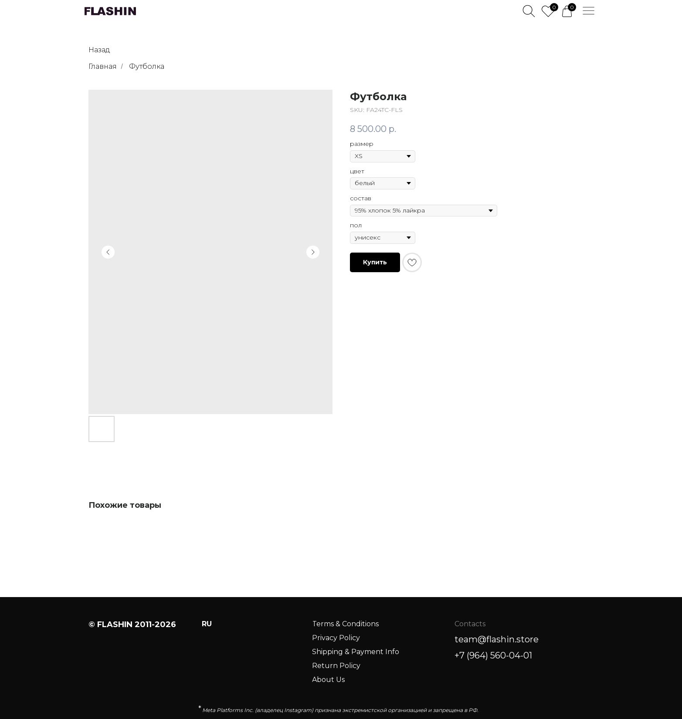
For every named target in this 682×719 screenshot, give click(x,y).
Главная (102, 66)
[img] (110, 11)
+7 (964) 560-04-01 (493, 655)
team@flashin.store (497, 639)
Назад (99, 50)
